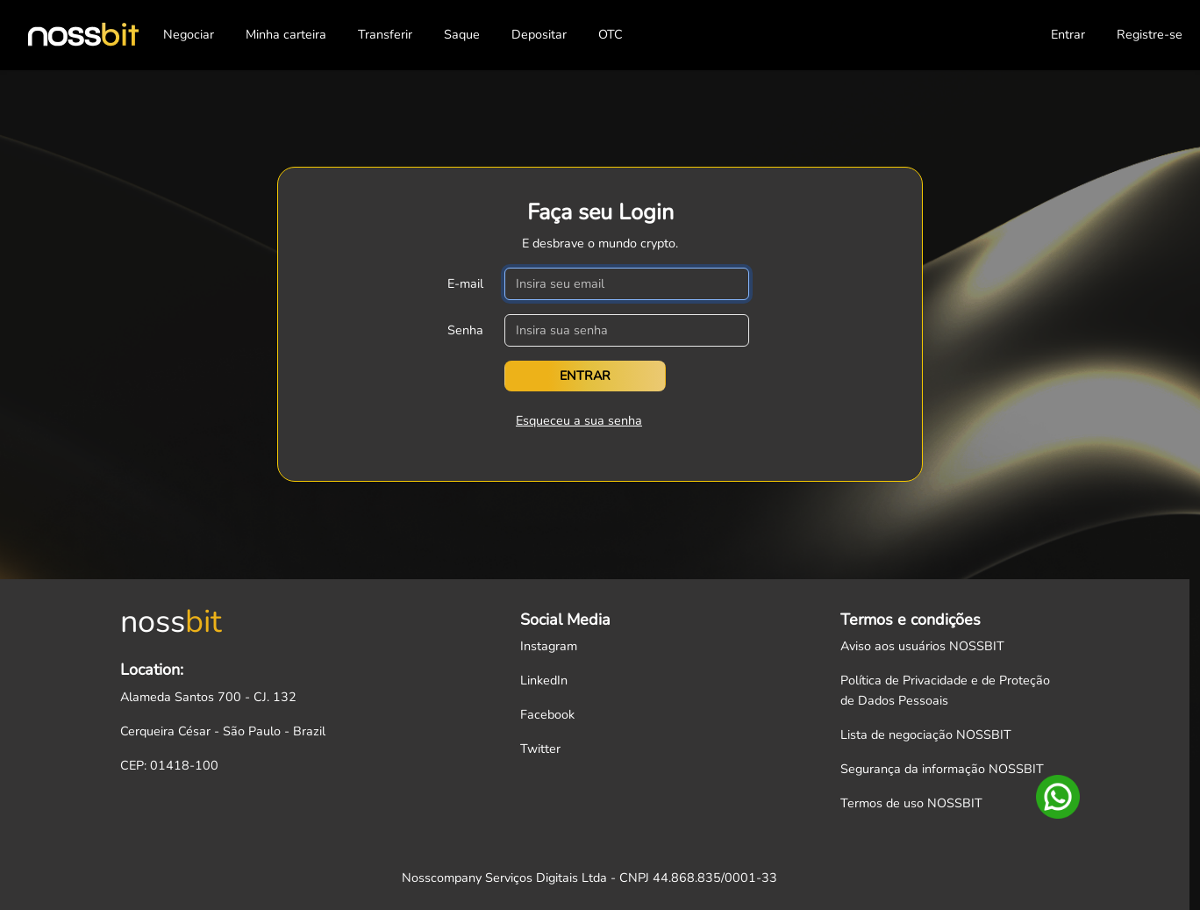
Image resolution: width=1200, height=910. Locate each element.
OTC (610, 34)
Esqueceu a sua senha (579, 420)
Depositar (539, 34)
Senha (465, 330)
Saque (462, 34)
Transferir (385, 34)
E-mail (465, 283)
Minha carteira (286, 34)
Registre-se (1149, 34)
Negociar (188, 34)
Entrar (1068, 34)
